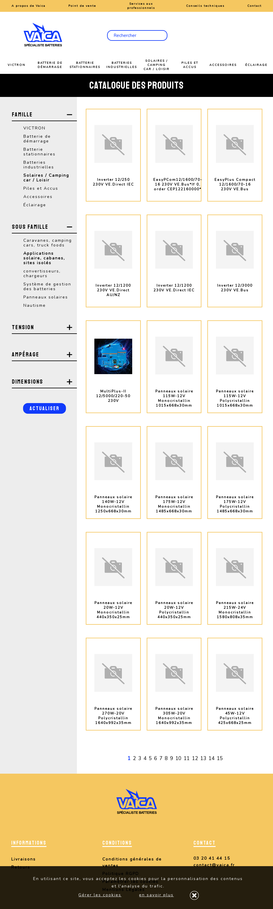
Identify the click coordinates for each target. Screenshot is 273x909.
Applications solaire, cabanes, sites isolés (44, 258)
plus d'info (113, 206)
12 (195, 758)
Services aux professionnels (141, 6)
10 (178, 758)
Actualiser (44, 408)
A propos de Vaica (29, 6)
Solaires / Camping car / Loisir (156, 65)
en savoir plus (156, 895)
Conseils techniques (205, 6)
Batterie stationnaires (85, 65)
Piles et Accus (189, 65)
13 (203, 758)
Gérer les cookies (99, 895)
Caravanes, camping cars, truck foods (47, 243)
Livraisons (23, 859)
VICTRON (16, 65)
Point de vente (82, 6)
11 (187, 758)
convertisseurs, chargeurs (42, 273)
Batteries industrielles (121, 65)
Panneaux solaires (45, 297)
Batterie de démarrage (50, 65)
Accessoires (223, 65)
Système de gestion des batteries (47, 286)
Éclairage (256, 65)
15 (220, 758)
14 (211, 758)
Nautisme (34, 305)
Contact (254, 6)
